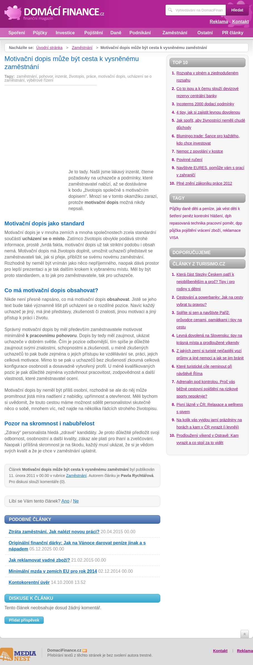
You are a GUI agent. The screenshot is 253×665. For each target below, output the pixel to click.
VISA (174, 237)
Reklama (219, 21)
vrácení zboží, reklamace (219, 230)
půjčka (175, 230)
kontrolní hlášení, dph (213, 216)
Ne (75, 501)
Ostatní (205, 32)
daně (186, 208)
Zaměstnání (175, 32)
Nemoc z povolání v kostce (199, 151)
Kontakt (240, 21)
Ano (65, 501)
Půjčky (40, 32)
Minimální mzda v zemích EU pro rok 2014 (53, 571)
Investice (65, 32)
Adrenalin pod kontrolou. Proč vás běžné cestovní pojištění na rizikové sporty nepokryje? (207, 388)
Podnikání (140, 32)
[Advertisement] (51, 128)
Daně (115, 32)
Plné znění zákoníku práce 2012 (204, 183)
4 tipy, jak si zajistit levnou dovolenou (208, 112)
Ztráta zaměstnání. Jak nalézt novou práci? (54, 531)
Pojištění (93, 32)
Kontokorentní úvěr (29, 582)
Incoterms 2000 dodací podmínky (205, 104)
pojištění (189, 230)
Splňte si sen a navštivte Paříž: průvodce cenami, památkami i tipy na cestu (209, 319)
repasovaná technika (187, 223)
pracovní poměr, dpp (224, 223)
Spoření (16, 32)
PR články (232, 32)
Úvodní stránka (49, 47)
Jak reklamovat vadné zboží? (39, 560)
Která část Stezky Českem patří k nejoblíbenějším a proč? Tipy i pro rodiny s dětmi (205, 281)
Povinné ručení (189, 159)
